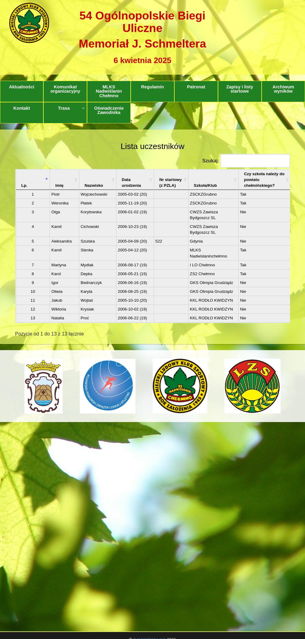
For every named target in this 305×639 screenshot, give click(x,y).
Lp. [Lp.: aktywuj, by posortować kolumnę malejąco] (24, 179)
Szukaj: (246, 161)
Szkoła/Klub (188, 179)
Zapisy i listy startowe (239, 89)
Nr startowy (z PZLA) (150, 177)
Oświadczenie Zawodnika (109, 110)
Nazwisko (81, 179)
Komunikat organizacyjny (65, 89)
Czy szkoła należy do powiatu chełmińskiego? (252, 177)
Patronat (196, 86)
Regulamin (152, 86)
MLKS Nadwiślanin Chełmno (109, 91)
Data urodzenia (111, 177)
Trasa (71, 108)
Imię (53, 179)
